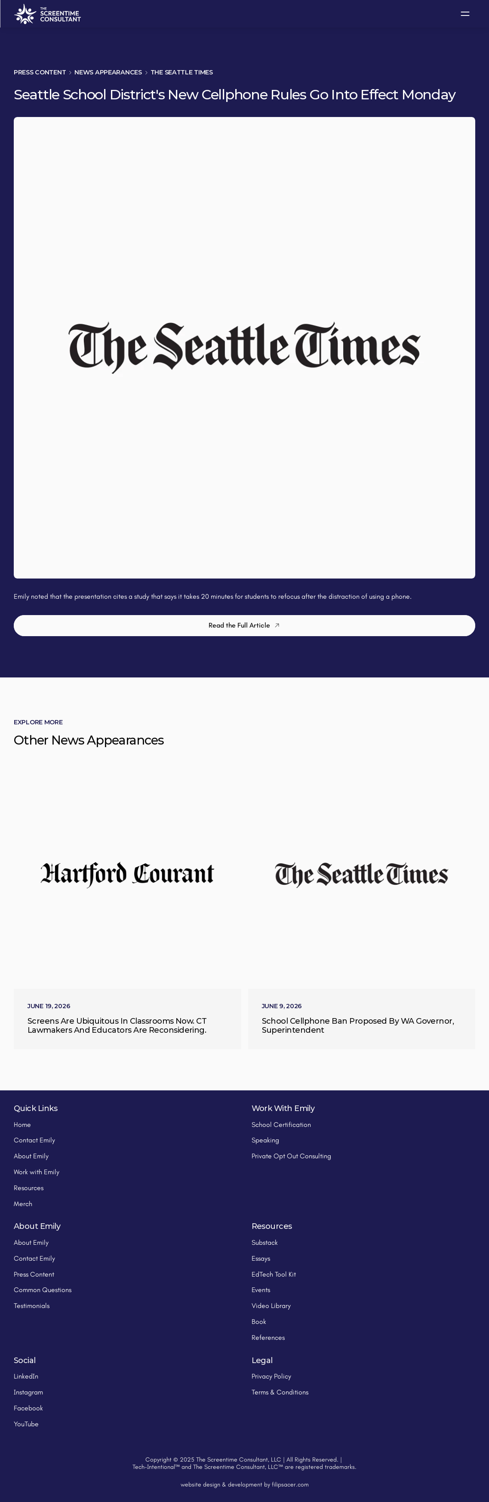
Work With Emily (283, 1108)
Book (259, 1321)
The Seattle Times (182, 72)
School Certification (281, 1124)
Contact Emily (34, 1140)
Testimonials (31, 1306)
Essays (261, 1258)
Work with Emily (36, 1172)
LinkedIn (26, 1376)
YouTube (26, 1424)
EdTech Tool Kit (274, 1274)
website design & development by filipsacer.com (245, 1484)
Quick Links (35, 1108)
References (268, 1337)
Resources (28, 1188)
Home (22, 1124)
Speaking (265, 1140)
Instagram (28, 1392)
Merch (23, 1204)
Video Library (271, 1306)
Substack (265, 1242)
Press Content (40, 72)
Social (25, 1360)
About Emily (31, 1156)
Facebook (28, 1408)
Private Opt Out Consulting (291, 1156)
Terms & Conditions (280, 1392)
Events (261, 1290)
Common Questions (42, 1290)
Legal (262, 1360)
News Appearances (107, 72)
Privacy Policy (271, 1376)
